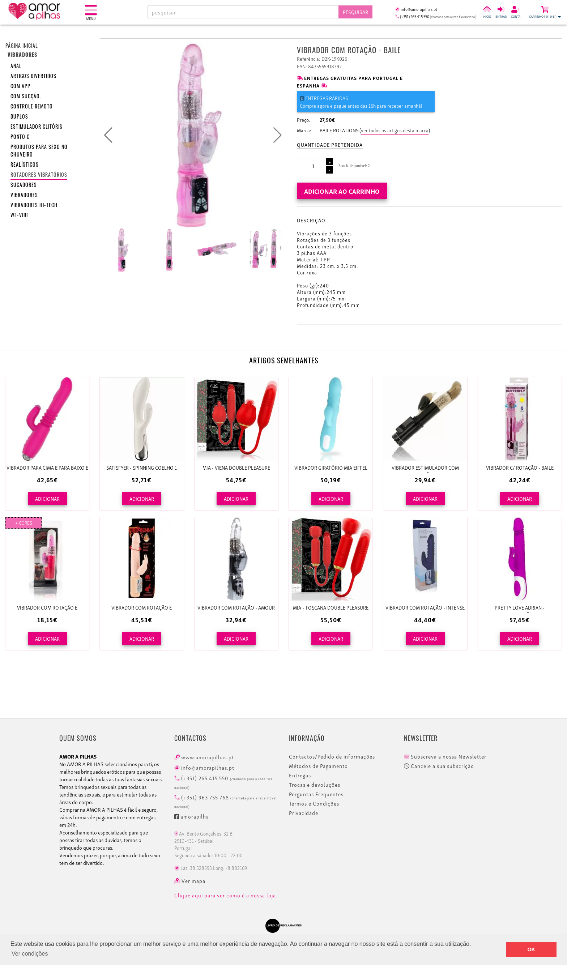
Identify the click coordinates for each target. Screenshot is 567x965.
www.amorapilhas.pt (204, 756)
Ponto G (20, 136)
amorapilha (191, 816)
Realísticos (24, 164)
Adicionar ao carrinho (342, 190)
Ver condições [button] (30, 954)
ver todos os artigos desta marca (395, 130)
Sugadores (23, 184)
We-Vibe (19, 215)
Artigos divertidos (33, 76)
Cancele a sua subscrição (439, 766)
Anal (16, 65)
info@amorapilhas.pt (204, 767)
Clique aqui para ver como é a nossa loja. (226, 895)
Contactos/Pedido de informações (332, 756)
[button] (277, 135)
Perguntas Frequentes (316, 794)
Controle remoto (31, 106)
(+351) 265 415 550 (223, 781)
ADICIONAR (47, 498)
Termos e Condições (314, 803)
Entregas (300, 775)
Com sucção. (25, 96)
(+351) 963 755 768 (225, 801)
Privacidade (303, 813)
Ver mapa (190, 881)
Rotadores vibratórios (38, 174)
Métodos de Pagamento (318, 766)
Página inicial (21, 45)
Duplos (19, 116)
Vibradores (24, 194)
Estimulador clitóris (36, 126)
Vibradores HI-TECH (33, 205)
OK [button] (531, 949)
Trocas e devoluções (314, 785)
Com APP (20, 86)
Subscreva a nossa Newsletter (445, 756)
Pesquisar (355, 12)
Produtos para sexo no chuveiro (39, 150)
